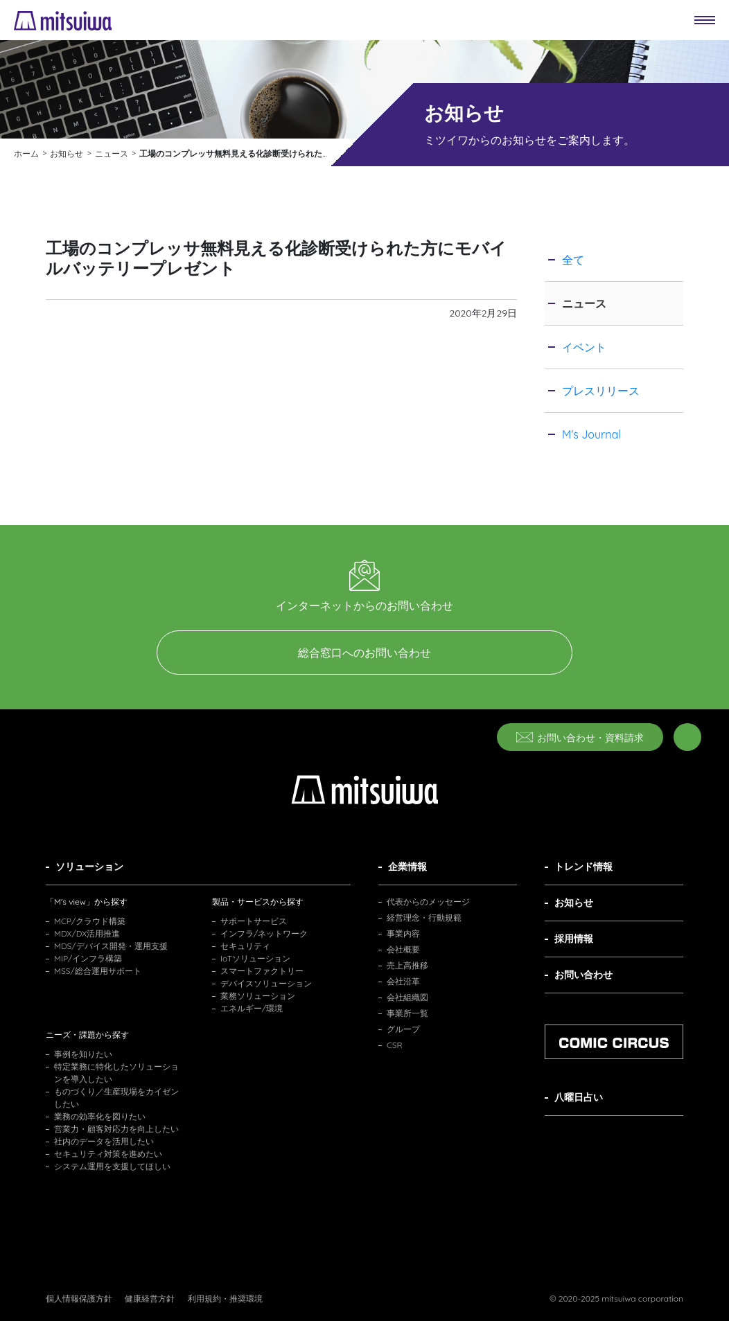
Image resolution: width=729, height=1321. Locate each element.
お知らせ (573, 902)
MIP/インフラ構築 (88, 958)
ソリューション (89, 866)
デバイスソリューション (266, 983)
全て (573, 260)
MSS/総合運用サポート (97, 971)
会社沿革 (403, 981)
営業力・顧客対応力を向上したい (116, 1129)
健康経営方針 (150, 1298)
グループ (403, 1029)
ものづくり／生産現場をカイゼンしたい (116, 1097)
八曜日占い (578, 1097)
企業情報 (407, 866)
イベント (584, 347)
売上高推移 (407, 965)
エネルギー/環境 (251, 1008)
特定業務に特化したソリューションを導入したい (116, 1072)
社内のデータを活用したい (104, 1141)
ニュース (584, 303)
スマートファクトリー (262, 971)
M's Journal (591, 434)
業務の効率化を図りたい (100, 1116)
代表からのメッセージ (428, 901)
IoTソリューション (255, 958)
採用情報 (573, 938)
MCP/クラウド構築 (89, 921)
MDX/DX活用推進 (87, 933)
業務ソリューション (257, 996)
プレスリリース (601, 391)
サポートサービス (253, 921)
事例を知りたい (83, 1054)
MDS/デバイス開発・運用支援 (111, 946)
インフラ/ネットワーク (264, 933)
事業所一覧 (407, 1013)
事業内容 (403, 933)
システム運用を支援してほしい (112, 1166)
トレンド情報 (583, 866)
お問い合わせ (583, 974)
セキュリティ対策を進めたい (108, 1154)
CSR (395, 1045)
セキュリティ (245, 946)
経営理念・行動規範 (424, 917)
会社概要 (403, 949)
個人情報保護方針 (79, 1298)
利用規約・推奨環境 (225, 1298)
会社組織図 (407, 997)
